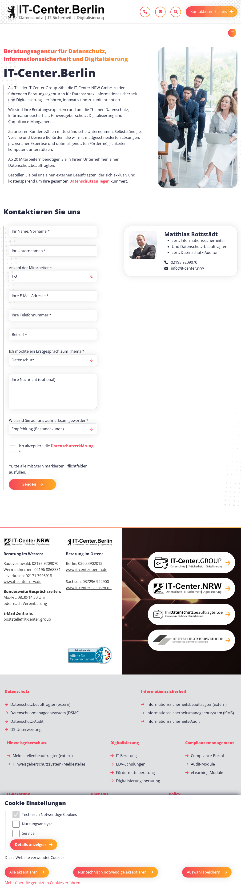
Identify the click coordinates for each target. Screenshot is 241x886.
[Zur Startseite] (55, 11)
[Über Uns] (99, 794)
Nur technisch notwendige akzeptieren (113, 872)
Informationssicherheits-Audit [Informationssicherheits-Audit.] (173, 721)
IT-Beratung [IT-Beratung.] (126, 755)
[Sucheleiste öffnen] (175, 12)
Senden (29, 484)
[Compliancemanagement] (209, 743)
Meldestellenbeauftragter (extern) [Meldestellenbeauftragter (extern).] (43, 755)
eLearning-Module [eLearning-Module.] (207, 772)
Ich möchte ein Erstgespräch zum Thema (46, 351)
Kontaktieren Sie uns (208, 11)
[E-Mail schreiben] (160, 12)
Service (28, 833)
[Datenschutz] (17, 692)
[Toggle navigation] (232, 33)
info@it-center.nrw (184, 268)
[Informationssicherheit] (163, 692)
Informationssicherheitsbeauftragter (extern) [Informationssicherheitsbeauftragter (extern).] (187, 704)
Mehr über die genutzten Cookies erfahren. (43, 882)
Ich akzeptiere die (57, 449)
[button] (191, 562)
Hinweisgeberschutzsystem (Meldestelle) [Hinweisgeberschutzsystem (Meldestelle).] (49, 764)
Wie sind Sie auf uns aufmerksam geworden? (48, 420)
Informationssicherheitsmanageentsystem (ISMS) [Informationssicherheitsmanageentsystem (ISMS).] (190, 712)
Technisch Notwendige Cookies (49, 814)
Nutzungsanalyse (37, 823)
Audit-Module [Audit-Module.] (203, 764)
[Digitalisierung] (124, 743)
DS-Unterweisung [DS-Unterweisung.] (25, 729)
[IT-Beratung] (18, 794)
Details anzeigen (31, 844)
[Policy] (175, 794)
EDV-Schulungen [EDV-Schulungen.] (130, 764)
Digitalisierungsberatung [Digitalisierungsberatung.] (138, 780)
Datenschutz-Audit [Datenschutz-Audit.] (27, 721)
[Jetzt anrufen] (145, 12)
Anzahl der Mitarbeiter (30, 267)
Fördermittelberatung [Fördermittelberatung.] (135, 772)
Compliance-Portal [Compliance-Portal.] (207, 755)
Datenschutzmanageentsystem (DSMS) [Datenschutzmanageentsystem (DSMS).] (45, 712)
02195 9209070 (180, 262)
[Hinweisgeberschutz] (27, 743)
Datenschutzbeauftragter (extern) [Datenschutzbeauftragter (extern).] (40, 704)
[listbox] (53, 276)
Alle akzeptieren (24, 872)
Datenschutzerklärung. (73, 445)
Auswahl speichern (204, 872)
